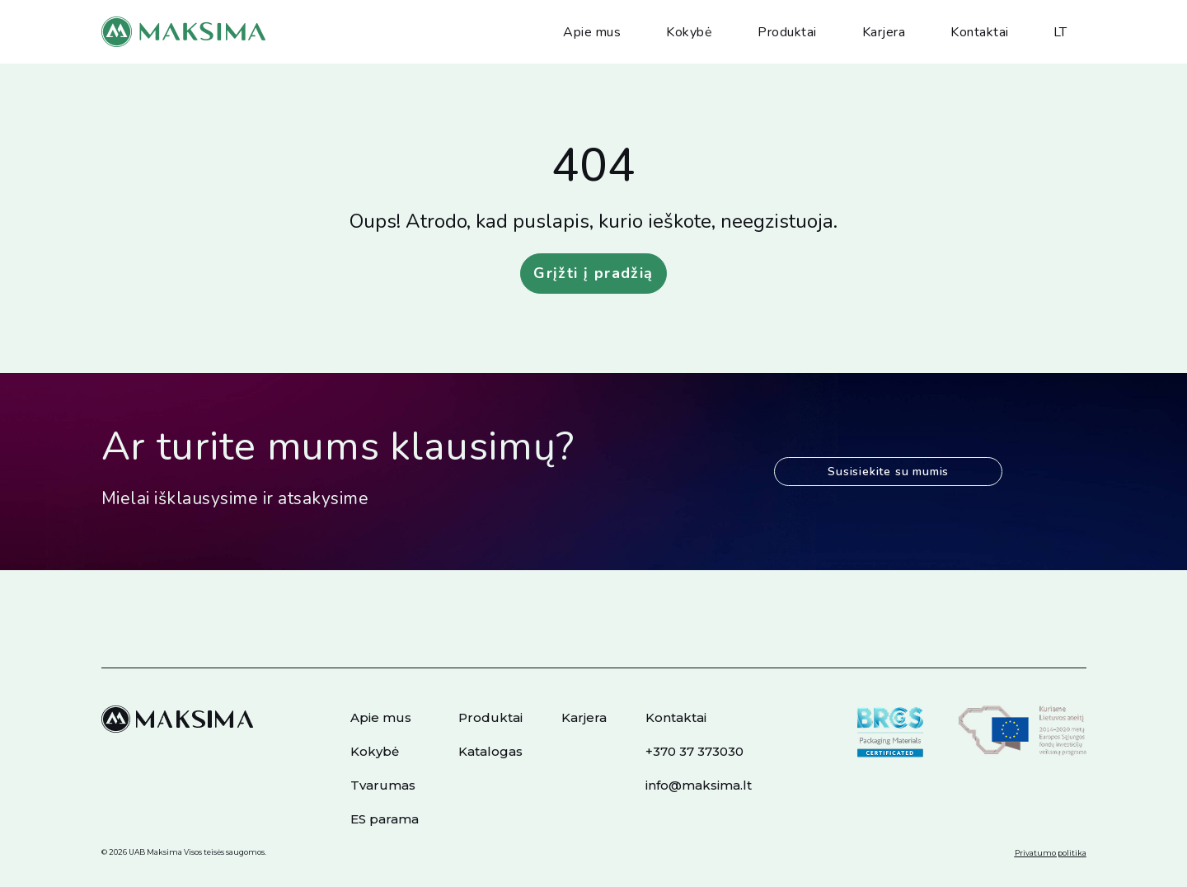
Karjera (884, 32)
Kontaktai (979, 32)
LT (1060, 32)
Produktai (787, 32)
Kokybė (689, 32)
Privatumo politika (1050, 852)
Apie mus (592, 32)
